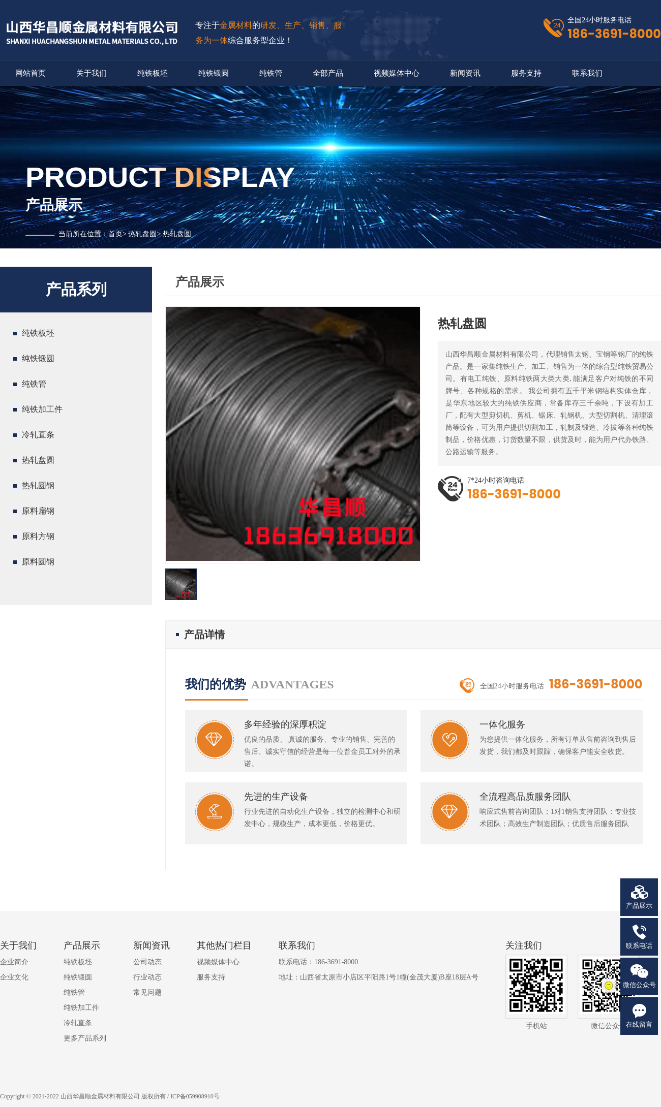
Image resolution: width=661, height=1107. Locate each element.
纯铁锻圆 (213, 73)
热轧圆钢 (38, 485)
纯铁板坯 (152, 73)
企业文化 (14, 977)
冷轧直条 (38, 434)
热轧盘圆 (142, 234)
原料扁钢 (38, 511)
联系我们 (587, 73)
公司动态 (147, 962)
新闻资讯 (465, 73)
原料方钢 (38, 536)
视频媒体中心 (396, 73)
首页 (115, 234)
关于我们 (91, 73)
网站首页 (30, 73)
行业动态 (147, 977)
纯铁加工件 (42, 409)
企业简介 (14, 962)
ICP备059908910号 (195, 1096)
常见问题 (147, 992)
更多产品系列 (85, 1038)
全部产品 (328, 73)
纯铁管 (270, 73)
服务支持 (526, 73)
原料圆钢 (38, 561)
